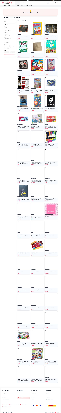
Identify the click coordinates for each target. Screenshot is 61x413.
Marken (30, 5)
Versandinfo (4, 397)
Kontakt (3, 395)
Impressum (33, 397)
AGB (32, 395)
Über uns (18, 393)
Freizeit (22, 5)
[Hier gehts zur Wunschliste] (56, 3)
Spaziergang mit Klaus (49, 399)
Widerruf (32, 399)
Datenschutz (33, 393)
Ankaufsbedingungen (5, 399)
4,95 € (22, 20)
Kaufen (17, 2)
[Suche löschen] (46, 3)
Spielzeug (26, 5)
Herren (9, 5)
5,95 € (25, 20)
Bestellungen (48, 395)
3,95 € (18, 20)
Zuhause (17, 5)
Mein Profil (47, 393)
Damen (4, 5)
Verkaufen (23, 2)
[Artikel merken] (18, 23)
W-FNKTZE (17, 17)
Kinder (13, 5)
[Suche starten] (48, 3)
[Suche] (39, 3)
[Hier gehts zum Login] (53, 3)
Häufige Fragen (4, 393)
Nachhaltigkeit (19, 395)
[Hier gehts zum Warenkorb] (58, 3)
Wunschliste (48, 397)
